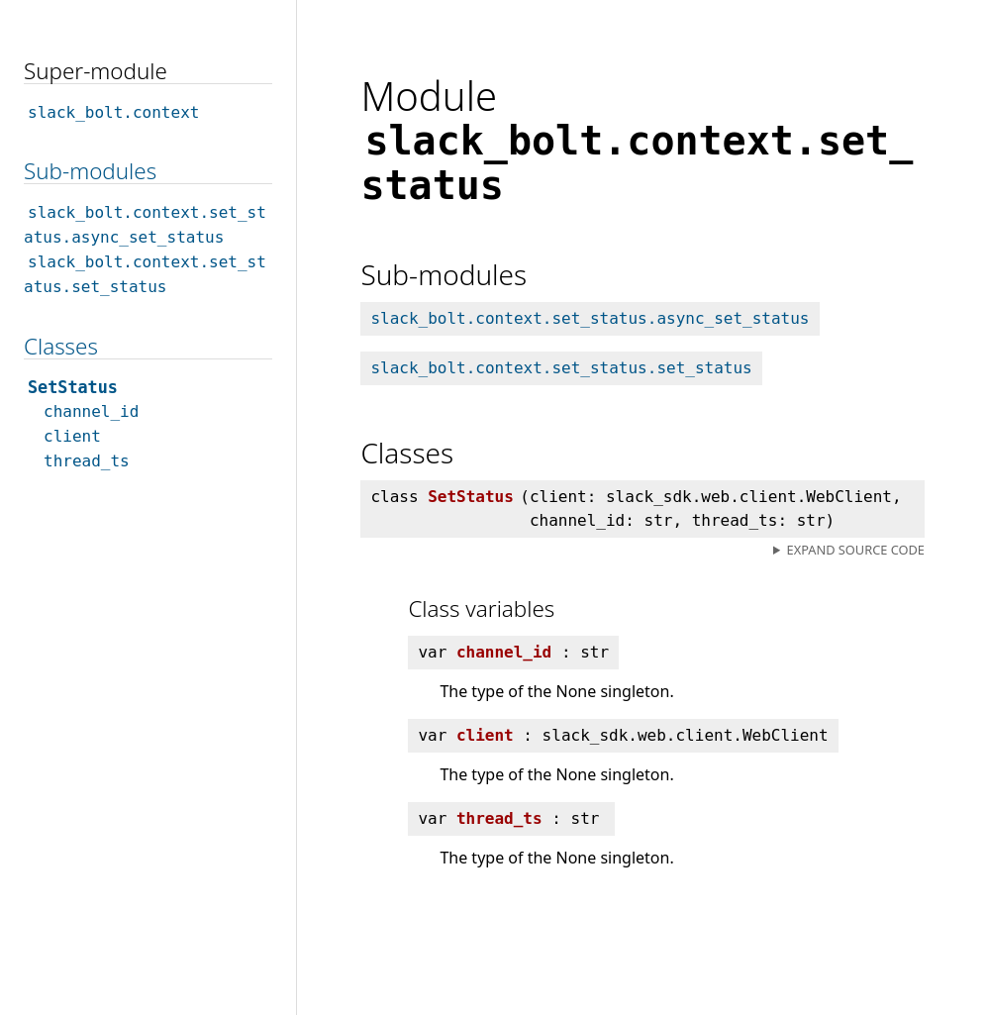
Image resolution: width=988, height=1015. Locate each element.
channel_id (91, 411)
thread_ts (87, 461)
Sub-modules (90, 170)
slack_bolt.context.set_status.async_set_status (589, 318)
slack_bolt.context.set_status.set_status (560, 367)
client (72, 436)
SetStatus (73, 387)
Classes (61, 346)
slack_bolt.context (113, 112)
